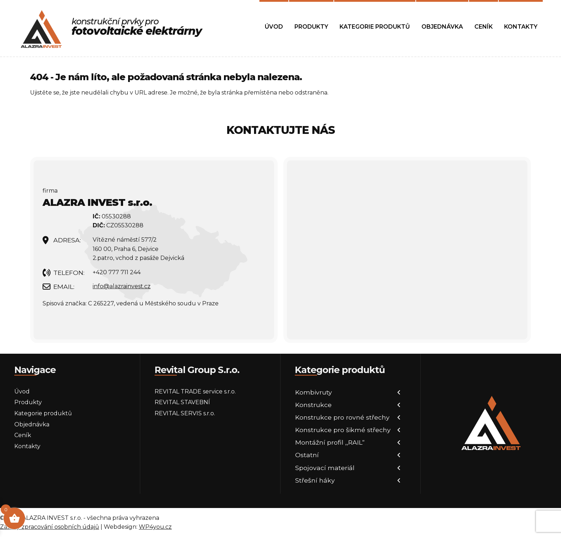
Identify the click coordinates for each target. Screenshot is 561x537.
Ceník (483, 26)
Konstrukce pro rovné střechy (342, 417)
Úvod (274, 26)
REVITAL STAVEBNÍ (182, 402)
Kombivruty (313, 392)
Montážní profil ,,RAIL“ (330, 442)
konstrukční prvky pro (137, 27)
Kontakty (520, 26)
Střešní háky (315, 480)
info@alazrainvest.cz (122, 286)
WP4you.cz (155, 526)
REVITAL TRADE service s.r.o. (195, 391)
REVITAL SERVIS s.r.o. (185, 413)
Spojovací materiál (325, 467)
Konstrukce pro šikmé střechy (343, 430)
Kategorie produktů (375, 26)
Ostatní (307, 455)
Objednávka (442, 26)
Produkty (311, 26)
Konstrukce (313, 404)
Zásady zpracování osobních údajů (49, 526)
